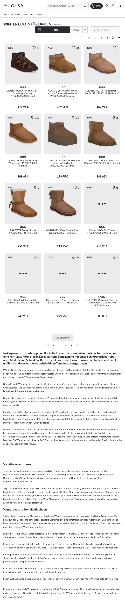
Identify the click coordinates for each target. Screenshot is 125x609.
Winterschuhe (14, 527)
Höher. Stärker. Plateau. (33, 14)
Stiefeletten (77, 548)
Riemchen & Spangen (11, 14)
